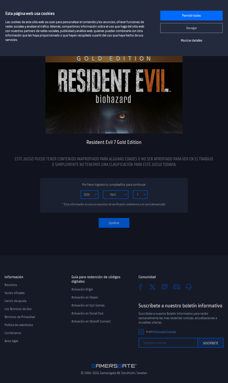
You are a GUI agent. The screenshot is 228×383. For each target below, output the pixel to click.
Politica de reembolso (18, 325)
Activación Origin (82, 289)
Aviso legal (11, 341)
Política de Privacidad (165, 331)
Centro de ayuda (15, 301)
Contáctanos (12, 333)
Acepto (161, 331)
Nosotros (10, 285)
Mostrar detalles (191, 40)
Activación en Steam (84, 297)
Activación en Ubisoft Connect (91, 321)
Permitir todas (191, 15)
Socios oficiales (14, 293)
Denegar (191, 28)
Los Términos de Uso (18, 309)
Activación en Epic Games (88, 305)
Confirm (114, 223)
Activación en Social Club (87, 313)
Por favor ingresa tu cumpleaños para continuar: (114, 184)
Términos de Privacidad (19, 317)
